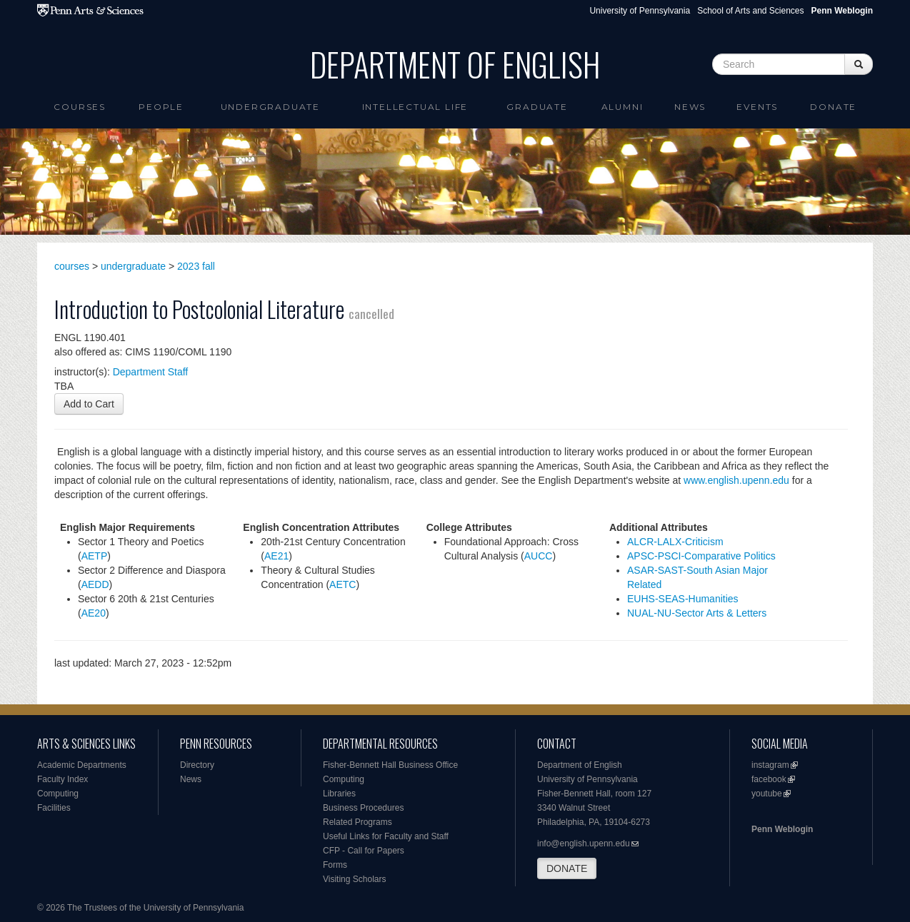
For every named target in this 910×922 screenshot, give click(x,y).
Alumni (622, 106)
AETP (94, 556)
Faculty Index (62, 779)
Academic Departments (81, 765)
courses (71, 266)
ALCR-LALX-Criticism (675, 541)
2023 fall (196, 266)
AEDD (95, 584)
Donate (833, 106)
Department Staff (151, 372)
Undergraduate (270, 106)
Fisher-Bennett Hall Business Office (390, 765)
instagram (770, 765)
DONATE (566, 868)
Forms (335, 865)
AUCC (538, 556)
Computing (58, 794)
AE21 (276, 556)
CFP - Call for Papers (363, 851)
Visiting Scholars (354, 879)
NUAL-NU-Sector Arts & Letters (696, 613)
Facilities (54, 808)
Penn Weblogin (782, 829)
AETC (342, 584)
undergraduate (133, 266)
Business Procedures (363, 808)
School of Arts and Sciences (750, 11)
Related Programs (357, 822)
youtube (766, 794)
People (161, 106)
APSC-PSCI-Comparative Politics (701, 556)
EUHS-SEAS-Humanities (683, 598)
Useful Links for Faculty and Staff (386, 836)
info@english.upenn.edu (583, 843)
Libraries (339, 794)
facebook (768, 779)
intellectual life (415, 106)
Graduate (536, 106)
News (690, 106)
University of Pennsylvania (639, 11)
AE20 (93, 613)
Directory (197, 765)
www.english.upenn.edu (736, 480)
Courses (80, 106)
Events (757, 106)
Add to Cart (89, 404)
